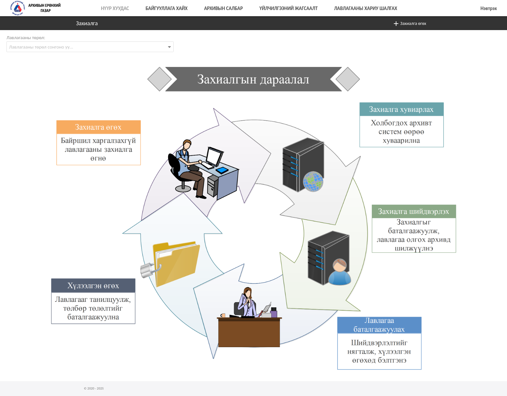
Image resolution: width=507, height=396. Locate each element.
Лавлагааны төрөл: (25, 37)
